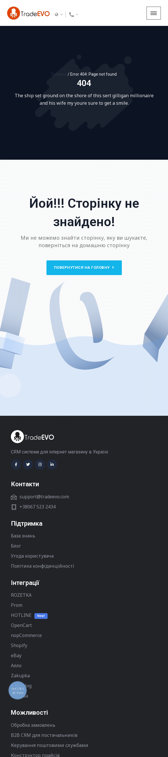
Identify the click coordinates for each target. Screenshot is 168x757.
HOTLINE (21, 615)
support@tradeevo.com (44, 496)
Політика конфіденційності (42, 566)
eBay (16, 655)
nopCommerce (26, 635)
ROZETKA (21, 595)
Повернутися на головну (84, 267)
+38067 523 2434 (37, 507)
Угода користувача (32, 556)
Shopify (19, 645)
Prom (16, 605)
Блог (16, 546)
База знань (23, 536)
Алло (16, 665)
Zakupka (20, 675)
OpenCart (21, 625)
